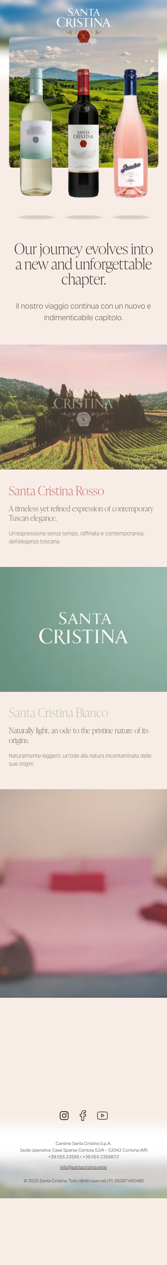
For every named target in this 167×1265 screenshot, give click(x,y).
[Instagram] (64, 1115)
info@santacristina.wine (83, 1167)
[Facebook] (82, 1115)
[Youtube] (102, 1115)
